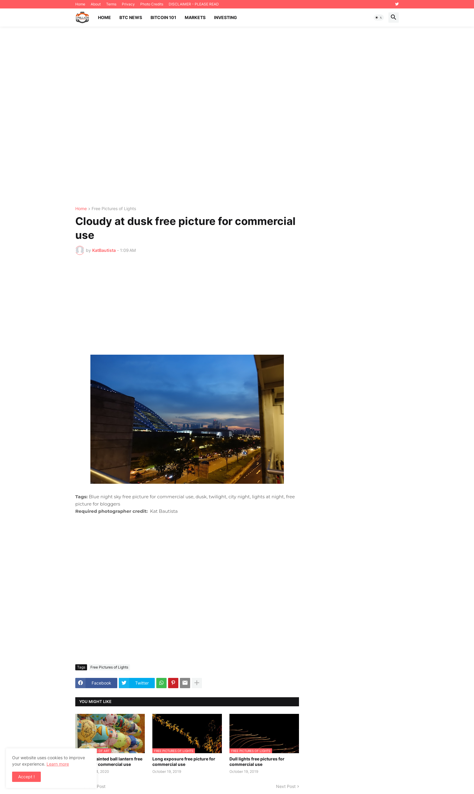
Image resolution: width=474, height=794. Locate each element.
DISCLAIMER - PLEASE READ (194, 4)
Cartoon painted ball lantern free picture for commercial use (108, 761)
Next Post (286, 786)
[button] (379, 18)
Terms (111, 4)
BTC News (130, 17)
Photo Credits (151, 4)
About (96, 4)
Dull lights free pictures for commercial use (256, 761)
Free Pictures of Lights (114, 209)
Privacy (128, 4)
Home (80, 4)
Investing (225, 17)
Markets (195, 17)
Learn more (58, 763)
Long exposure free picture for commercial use (183, 761)
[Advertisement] (237, 116)
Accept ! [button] (26, 776)
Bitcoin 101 (163, 17)
